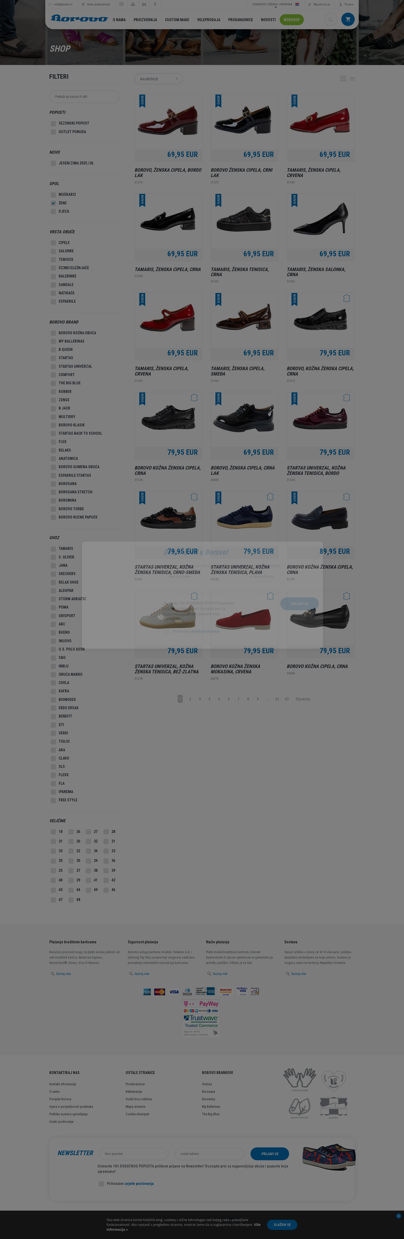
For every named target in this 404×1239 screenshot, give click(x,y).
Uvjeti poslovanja (61, 1122)
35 (56, 861)
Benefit (61, 716)
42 (109, 880)
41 (92, 880)
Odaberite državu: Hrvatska (275, 4)
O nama (119, 20)
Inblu (60, 666)
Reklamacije (134, 1092)
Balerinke (63, 276)
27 (92, 832)
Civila (60, 683)
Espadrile (63, 302)
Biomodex (63, 700)
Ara (58, 750)
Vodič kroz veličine (139, 1099)
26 (74, 832)
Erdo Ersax (64, 708)
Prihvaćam (126, 1184)
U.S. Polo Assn (68, 649)
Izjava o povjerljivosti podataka (71, 1107)
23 (109, 851)
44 (74, 890)
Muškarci (63, 195)
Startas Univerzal (71, 366)
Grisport (63, 616)
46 (109, 890)
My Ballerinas (211, 1107)
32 (92, 841)
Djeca (60, 211)
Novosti (268, 20)
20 (74, 841)
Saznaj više (63, 974)
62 (277, 699)
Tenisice (62, 259)
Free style (64, 800)
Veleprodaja (208, 20)
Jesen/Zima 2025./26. (72, 163)
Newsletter (75, 1153)
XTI (57, 725)
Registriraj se (321, 4)
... (267, 699)
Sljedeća (303, 699)
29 (74, 880)
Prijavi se (269, 1154)
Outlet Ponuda (68, 132)
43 (56, 890)
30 (74, 861)
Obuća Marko (67, 674)
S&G (58, 658)
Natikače (62, 293)
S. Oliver (62, 557)
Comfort (63, 375)
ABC (58, 624)
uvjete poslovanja (139, 1183)
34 (92, 851)
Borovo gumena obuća (75, 467)
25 (56, 870)
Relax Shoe (64, 582)
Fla (58, 783)
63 (287, 699)
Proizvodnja (145, 20)
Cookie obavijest (137, 1114)
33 (56, 851)
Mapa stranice (135, 1107)
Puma (59, 607)
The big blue (66, 383)
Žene (59, 203)
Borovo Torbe (67, 509)
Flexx (60, 775)
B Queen (62, 349)
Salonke (62, 251)
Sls (58, 766)
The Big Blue (210, 1114)
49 (92, 890)
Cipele (60, 243)
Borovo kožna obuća (73, 333)
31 (56, 841)
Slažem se (282, 1224)
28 (109, 832)
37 (74, 870)
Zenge (60, 400)
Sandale (62, 285)
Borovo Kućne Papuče (74, 517)
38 (92, 870)
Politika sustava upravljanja (68, 1114)
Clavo (60, 758)
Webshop (292, 20)
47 (56, 900)
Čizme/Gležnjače (70, 268)
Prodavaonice (240, 20)
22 (74, 851)
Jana (59, 565)
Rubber (61, 392)
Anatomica (64, 458)
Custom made (177, 20)
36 (109, 861)
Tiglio (60, 742)
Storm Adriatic (68, 599)
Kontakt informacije (62, 1084)
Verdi (59, 733)
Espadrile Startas (71, 475)
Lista (352, 78)
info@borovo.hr (63, 4)
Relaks (61, 450)
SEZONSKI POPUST (70, 123)
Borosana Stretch (71, 492)
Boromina (63, 501)
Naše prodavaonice (98, 4)
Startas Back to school (76, 433)
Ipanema (62, 792)
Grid (343, 78)
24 (92, 861)
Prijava (349, 4)
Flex (58, 442)
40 (56, 880)
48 (74, 900)
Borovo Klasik (68, 425)
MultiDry (63, 417)
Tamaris (62, 549)
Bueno (60, 633)
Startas (62, 358)
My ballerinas (67, 341)
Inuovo (61, 641)
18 (56, 832)
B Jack (60, 408)
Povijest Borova (60, 1099)
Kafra (60, 691)
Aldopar (62, 591)
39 (109, 870)
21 (109, 841)
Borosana (64, 484)
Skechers (63, 574)
